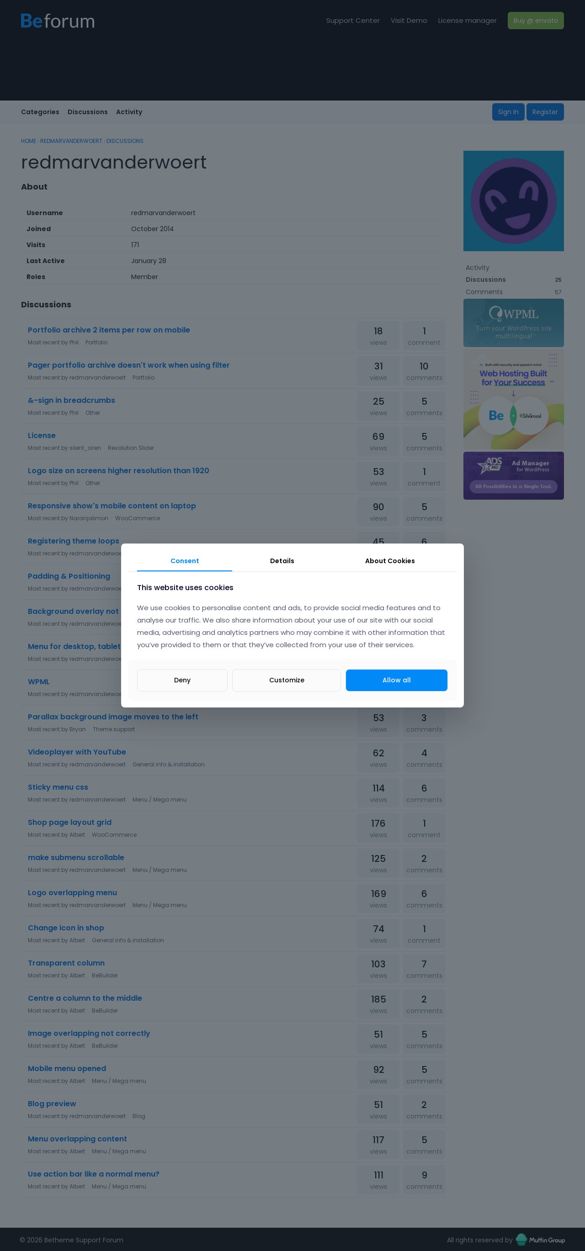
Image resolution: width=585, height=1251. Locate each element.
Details (282, 560)
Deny (182, 680)
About (390, 560)
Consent (184, 560)
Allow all (397, 680)
